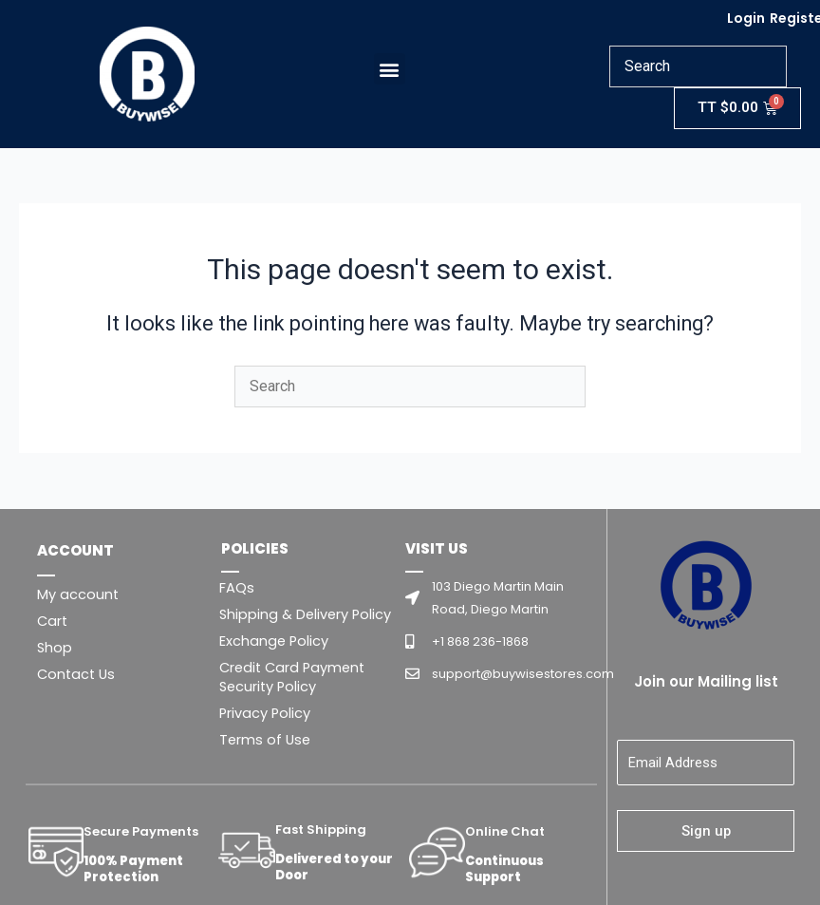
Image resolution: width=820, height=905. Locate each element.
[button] (389, 69)
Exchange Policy (273, 641)
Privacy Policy (264, 713)
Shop (54, 647)
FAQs (236, 587)
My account (78, 594)
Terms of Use (264, 739)
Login (746, 18)
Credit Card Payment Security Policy (291, 677)
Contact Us (76, 674)
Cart (52, 621)
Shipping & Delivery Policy (305, 614)
